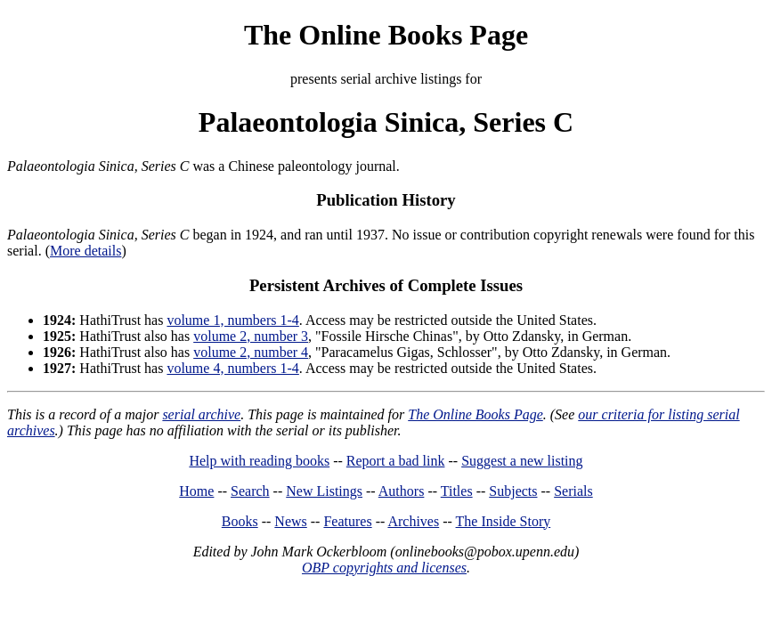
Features (347, 521)
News (290, 521)
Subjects (513, 491)
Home (196, 491)
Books (240, 521)
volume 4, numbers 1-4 (232, 368)
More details (85, 250)
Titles (457, 491)
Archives (413, 521)
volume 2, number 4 (250, 352)
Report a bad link (395, 460)
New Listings (324, 491)
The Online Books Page (386, 35)
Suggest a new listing (521, 460)
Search (250, 491)
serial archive (201, 414)
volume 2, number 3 (250, 336)
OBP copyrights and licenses (384, 567)
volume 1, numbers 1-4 (232, 320)
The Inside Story (503, 521)
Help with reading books (259, 460)
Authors (401, 491)
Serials (573, 491)
